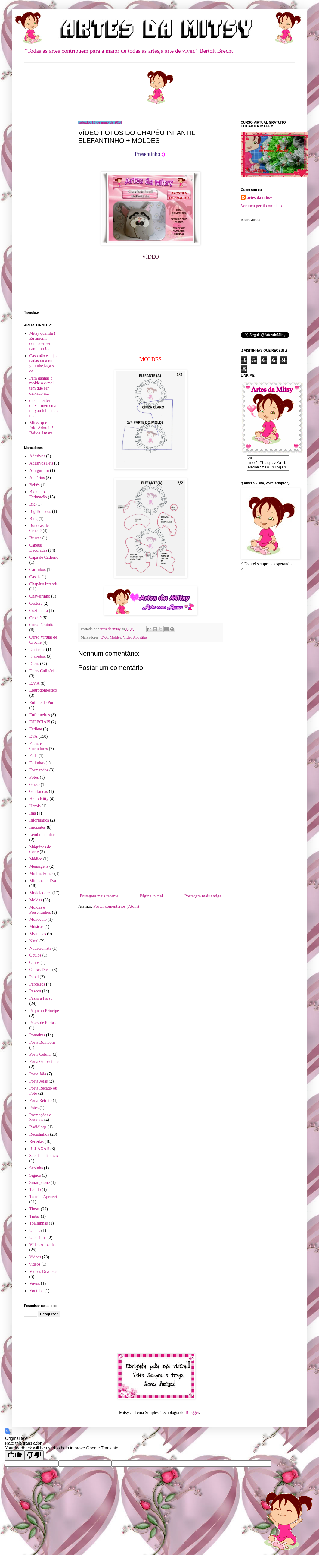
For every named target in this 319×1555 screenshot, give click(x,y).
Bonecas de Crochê (39, 528)
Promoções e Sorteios (40, 1117)
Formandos (38, 770)
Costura (36, 603)
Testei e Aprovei (43, 1196)
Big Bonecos (40, 511)
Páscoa (35, 991)
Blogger (192, 1412)
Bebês (34, 485)
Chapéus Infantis (43, 584)
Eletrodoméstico (43, 690)
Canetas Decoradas (38, 548)
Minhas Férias (41, 873)
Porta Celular (40, 1054)
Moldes (115, 637)
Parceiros (37, 984)
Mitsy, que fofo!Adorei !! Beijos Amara (41, 428)
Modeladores (40, 893)
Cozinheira (38, 610)
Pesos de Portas (42, 1022)
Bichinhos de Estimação (40, 494)
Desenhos (37, 656)
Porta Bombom (42, 1042)
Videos (35, 1257)
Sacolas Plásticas (43, 1155)
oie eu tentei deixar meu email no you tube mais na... (44, 408)
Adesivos (37, 456)
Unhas (34, 1230)
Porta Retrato (40, 1100)
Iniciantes (37, 827)
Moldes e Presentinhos (40, 910)
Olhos (34, 962)
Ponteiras (37, 1035)
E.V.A (34, 683)
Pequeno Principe (44, 1010)
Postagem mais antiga (202, 896)
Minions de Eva (42, 880)
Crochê (35, 618)
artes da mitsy (259, 197)
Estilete (35, 729)
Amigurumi (39, 470)
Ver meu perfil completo (261, 205)
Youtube (36, 1290)
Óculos (35, 955)
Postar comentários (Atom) (116, 906)
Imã (32, 813)
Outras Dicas (40, 969)
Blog (33, 518)
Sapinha (36, 1168)
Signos (35, 1175)
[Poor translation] (34, 1455)
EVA (104, 637)
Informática (39, 820)
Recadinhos (39, 1134)
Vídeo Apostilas (135, 637)
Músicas (36, 926)
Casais (35, 577)
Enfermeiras (39, 715)
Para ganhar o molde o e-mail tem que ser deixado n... (42, 386)
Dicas (34, 663)
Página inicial (151, 896)
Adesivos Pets (41, 463)
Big (32, 504)
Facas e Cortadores (38, 746)
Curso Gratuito (42, 625)
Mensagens (38, 866)
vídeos (35, 1264)
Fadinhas (37, 763)
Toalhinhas (38, 1223)
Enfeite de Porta (43, 702)
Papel (34, 977)
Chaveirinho (39, 596)
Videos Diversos (43, 1271)
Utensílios (38, 1237)
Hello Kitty (38, 798)
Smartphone (39, 1182)
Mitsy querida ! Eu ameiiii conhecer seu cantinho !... (42, 341)
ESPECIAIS (39, 722)
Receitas (36, 1141)
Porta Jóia (37, 1074)
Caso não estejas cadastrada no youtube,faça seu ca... (43, 363)
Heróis (35, 806)
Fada (33, 755)
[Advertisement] (150, 847)
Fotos (34, 777)
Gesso (34, 784)
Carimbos (37, 569)
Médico (35, 859)
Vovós (34, 1283)
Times (34, 1209)
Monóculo (38, 919)
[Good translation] (14, 1455)
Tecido (35, 1189)
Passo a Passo (41, 998)
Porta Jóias (38, 1081)
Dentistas (37, 649)
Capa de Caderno (43, 557)
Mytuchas (37, 934)
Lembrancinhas (42, 834)
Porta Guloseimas (44, 1061)
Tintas (34, 1216)
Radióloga (38, 1127)
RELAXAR (39, 1149)
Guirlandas (38, 791)
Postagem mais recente (99, 896)
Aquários (37, 477)
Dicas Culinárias (43, 671)
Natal (34, 941)
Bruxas (35, 538)
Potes (34, 1108)
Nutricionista (40, 948)
